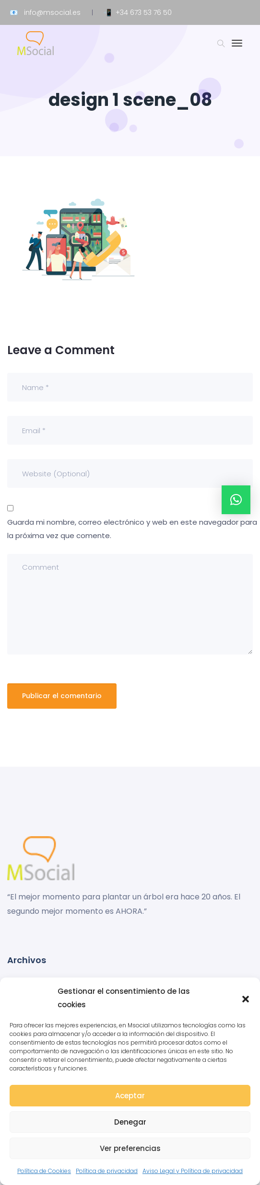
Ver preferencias (130, 1148)
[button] (245, 998)
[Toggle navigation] (237, 47)
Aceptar (130, 1096)
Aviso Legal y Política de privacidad (192, 1171)
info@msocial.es (52, 12)
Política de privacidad (107, 1171)
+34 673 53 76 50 (144, 12)
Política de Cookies (44, 1171)
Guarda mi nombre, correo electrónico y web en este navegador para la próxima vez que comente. (132, 529)
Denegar (130, 1122)
